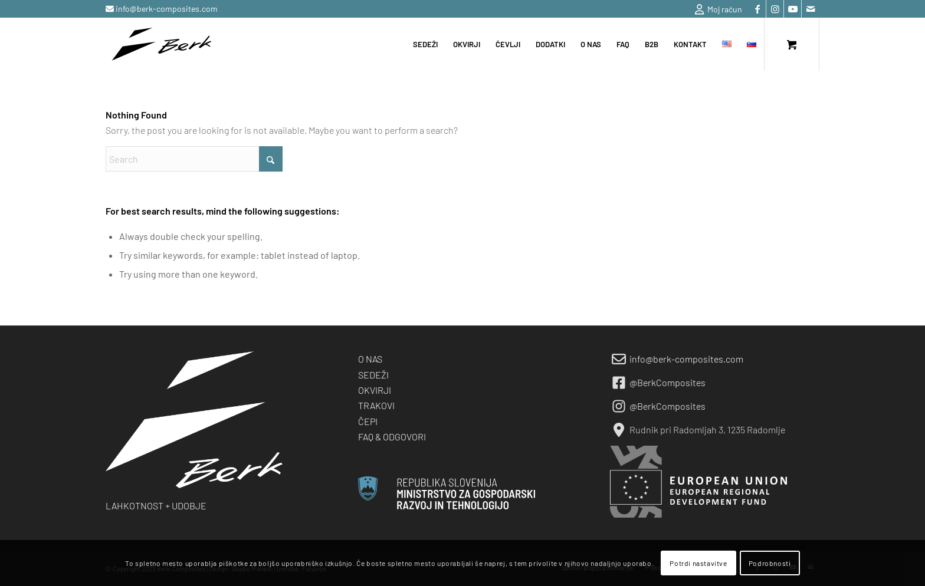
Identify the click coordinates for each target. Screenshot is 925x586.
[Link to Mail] (810, 9)
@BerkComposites (667, 382)
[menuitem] (715, 9)
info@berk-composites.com (166, 9)
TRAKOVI (376, 405)
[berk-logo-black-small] (161, 44)
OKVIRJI (374, 390)
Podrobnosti (770, 563)
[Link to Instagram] (774, 9)
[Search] (194, 159)
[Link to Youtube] (792, 9)
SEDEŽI (373, 374)
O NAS (370, 358)
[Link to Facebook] (757, 9)
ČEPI (368, 421)
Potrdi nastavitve (698, 563)
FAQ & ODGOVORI (392, 436)
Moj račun (718, 9)
